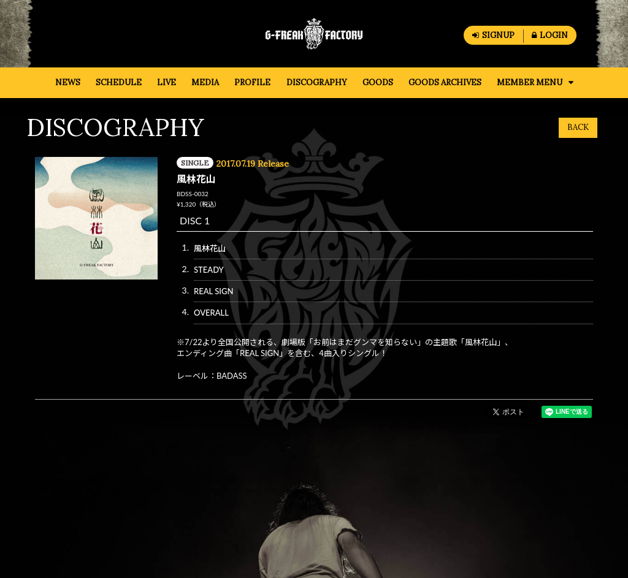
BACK (578, 127)
